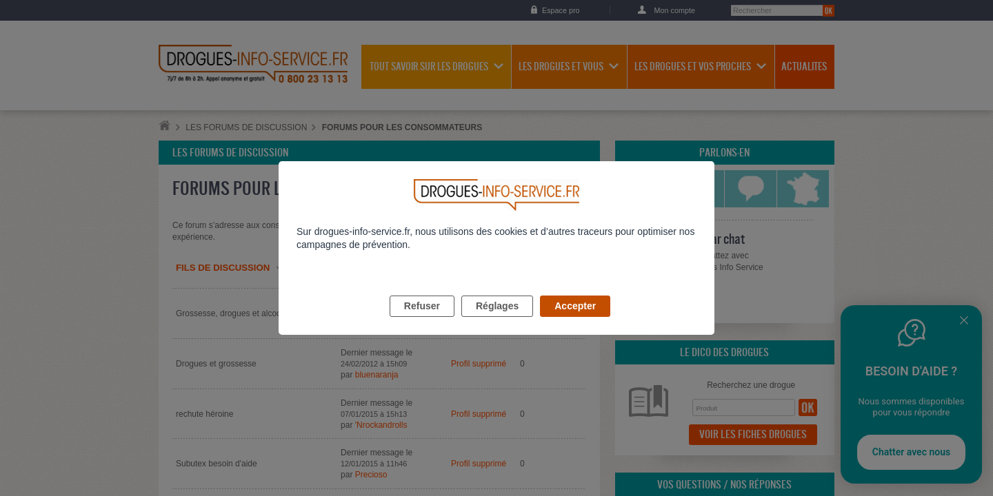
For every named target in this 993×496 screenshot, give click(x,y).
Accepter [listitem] (575, 321)
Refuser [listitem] (422, 321)
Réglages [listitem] (497, 321)
